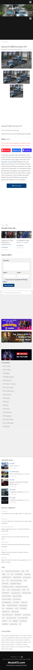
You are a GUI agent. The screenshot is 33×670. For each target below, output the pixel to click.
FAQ (25, 580)
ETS (8, 580)
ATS (6, 225)
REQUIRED (18, 615)
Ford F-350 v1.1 (15, 466)
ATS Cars (6, 402)
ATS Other (6, 427)
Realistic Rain (15, 611)
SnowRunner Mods (21, 642)
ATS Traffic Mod (8, 423)
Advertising (22, 659)
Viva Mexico (23, 621)
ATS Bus (5, 405)
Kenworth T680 (6, 596)
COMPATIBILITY (6, 577)
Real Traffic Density (7, 615)
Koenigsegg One (6, 602)
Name (5, 272)
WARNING (5, 624)
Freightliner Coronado (21, 587)
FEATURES (5, 583)
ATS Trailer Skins (8, 391)
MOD (3, 605)
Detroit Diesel (27, 577)
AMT (23, 571)
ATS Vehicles (7, 412)
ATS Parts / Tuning (9, 384)
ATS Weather (7, 416)
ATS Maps (6, 373)
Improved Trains (15, 593)
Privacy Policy (14, 659)
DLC (3, 580)
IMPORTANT (5, 593)
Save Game (23, 638)
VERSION (15, 621)
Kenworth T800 (17, 596)
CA (8, 574)
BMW (3, 574)
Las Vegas (16, 602)
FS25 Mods (5, 635)
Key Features (16, 599)
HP (28, 590)
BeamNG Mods (14, 635)
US (10, 621)
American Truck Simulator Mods (11, 162)
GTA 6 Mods (18, 640)
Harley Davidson (16, 590)
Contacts (28, 659)
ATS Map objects (8, 377)
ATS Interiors (7, 380)
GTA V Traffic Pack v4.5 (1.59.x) (19, 474)
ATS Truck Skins (8, 388)
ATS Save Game (8, 419)
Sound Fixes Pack (11, 618)
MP (3, 608)
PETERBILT (23, 608)
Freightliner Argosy (15, 583)
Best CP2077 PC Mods (14, 644)
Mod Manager (23, 605)
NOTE (16, 608)
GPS (8, 590)
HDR (24, 590)
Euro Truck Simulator (16, 580)
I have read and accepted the (15, 281)
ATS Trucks (4, 42)
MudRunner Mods (13, 638)
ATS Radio (6, 398)
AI (2, 571)
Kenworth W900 (6, 599)
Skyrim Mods (10, 647)
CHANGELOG (18, 574)
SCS (3, 618)
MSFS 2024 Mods (7, 649)
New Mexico (9, 608)
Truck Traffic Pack (23, 618)
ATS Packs (6, 409)
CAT (12, 574)
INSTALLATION (26, 593)
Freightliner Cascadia (7, 587)
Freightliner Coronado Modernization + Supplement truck (7, 242)
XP (20, 624)
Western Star (13, 624)
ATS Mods (13, 657)
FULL (3, 590)
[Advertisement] (16, 30)
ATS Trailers (7, 370)
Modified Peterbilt (12, 605)
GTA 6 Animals (9, 642)
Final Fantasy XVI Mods (22, 647)
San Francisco (26, 615)
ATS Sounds (7, 395)
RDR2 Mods (9, 640)
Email (19, 272)
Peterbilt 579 (5, 611)
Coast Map (27, 574)
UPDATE (4, 621)
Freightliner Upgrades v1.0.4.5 (19, 492)
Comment (6, 260)
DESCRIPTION (17, 577)
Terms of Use (6, 659)
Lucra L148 (24, 602)
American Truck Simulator (12, 571)
